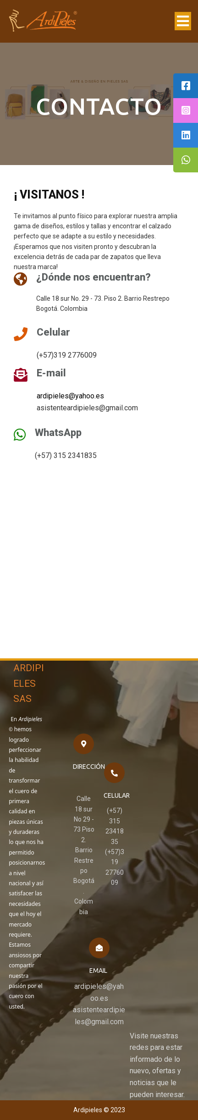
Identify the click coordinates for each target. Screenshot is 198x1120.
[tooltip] (185, 85)
